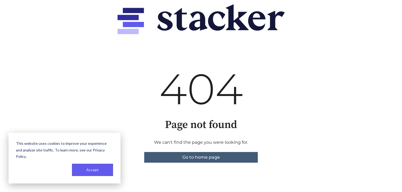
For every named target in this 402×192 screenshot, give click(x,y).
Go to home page (201, 157)
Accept (92, 169)
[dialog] (64, 158)
